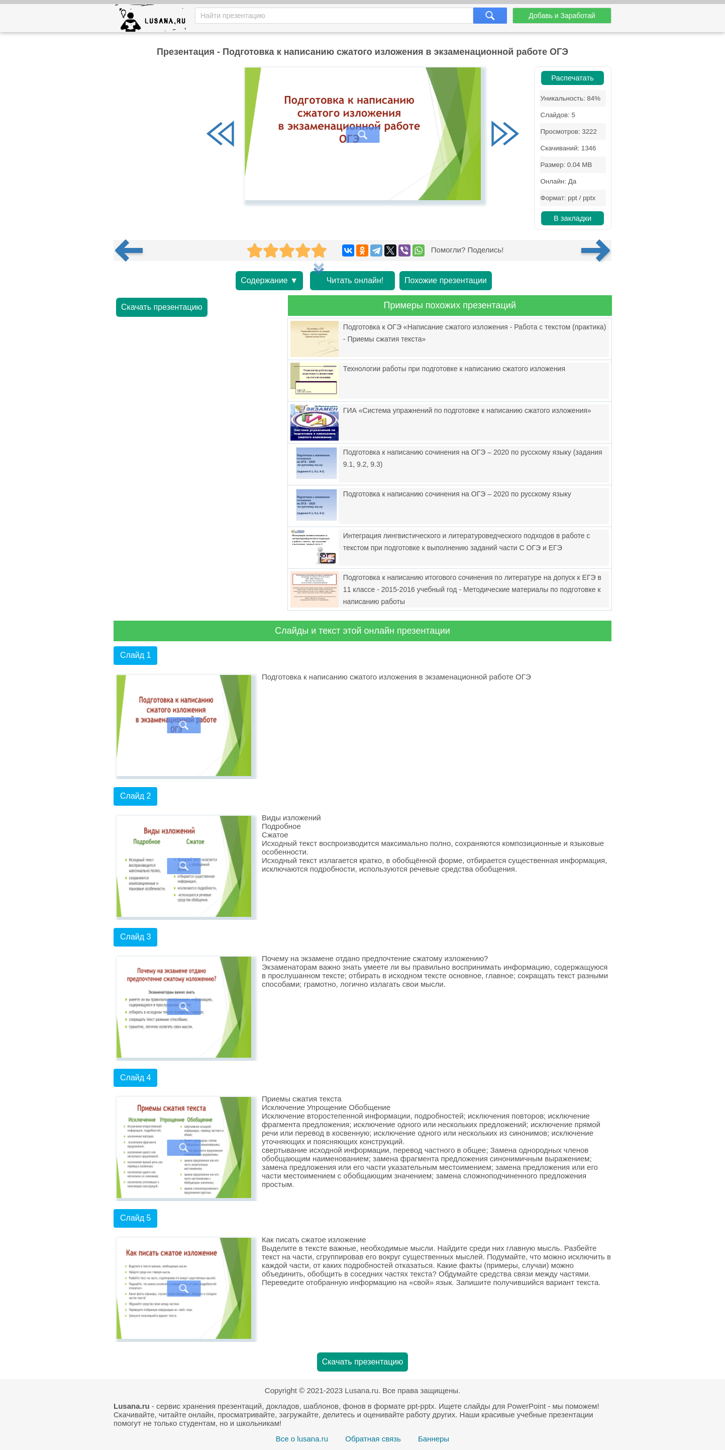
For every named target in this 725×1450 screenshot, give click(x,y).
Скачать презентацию (161, 307)
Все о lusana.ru (302, 1438)
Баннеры (433, 1438)
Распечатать (572, 78)
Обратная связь (373, 1438)
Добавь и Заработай (562, 16)
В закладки (572, 218)
